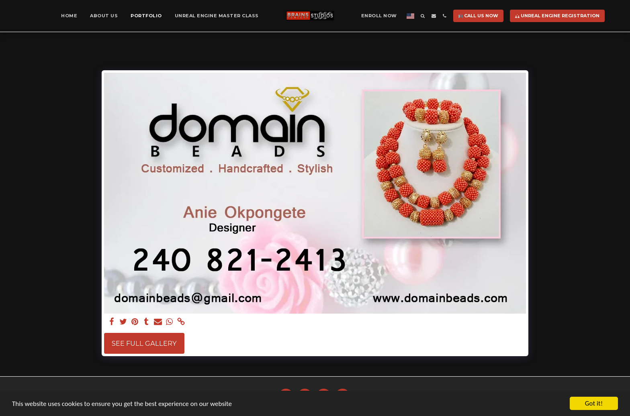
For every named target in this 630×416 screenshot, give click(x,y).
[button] (423, 16)
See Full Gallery (144, 343)
